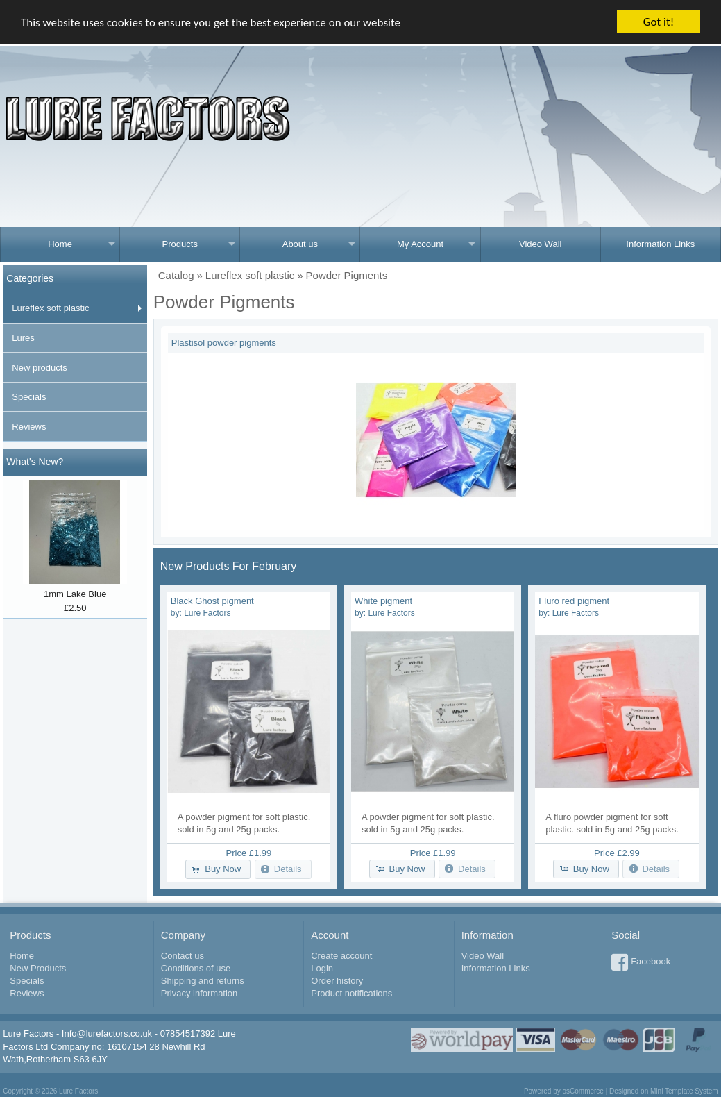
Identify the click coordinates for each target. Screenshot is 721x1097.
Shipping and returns (202, 980)
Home (60, 244)
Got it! (658, 22)
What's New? (34, 461)
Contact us (182, 956)
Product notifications (351, 993)
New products (39, 367)
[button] (218, 869)
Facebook (650, 961)
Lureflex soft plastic (50, 308)
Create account (341, 956)
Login (322, 968)
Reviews (29, 426)
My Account (420, 244)
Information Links (660, 244)
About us (300, 244)
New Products (38, 968)
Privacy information (199, 993)
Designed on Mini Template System (663, 1091)
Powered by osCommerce (564, 1091)
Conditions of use (195, 968)
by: (201, 613)
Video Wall (540, 244)
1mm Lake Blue (75, 594)
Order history (337, 980)
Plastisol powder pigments (223, 342)
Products (180, 244)
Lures (23, 338)
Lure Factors (78, 1091)
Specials (29, 397)
